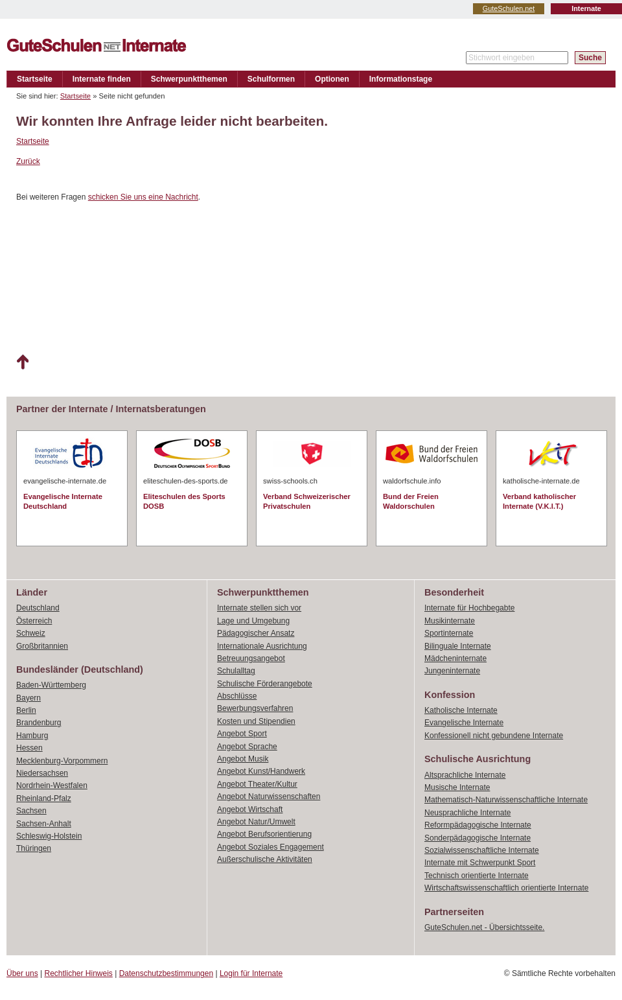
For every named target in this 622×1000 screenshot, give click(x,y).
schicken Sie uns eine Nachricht (143, 197)
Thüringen (33, 848)
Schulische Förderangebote (264, 683)
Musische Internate (457, 787)
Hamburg (32, 735)
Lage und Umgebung (253, 620)
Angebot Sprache (247, 746)
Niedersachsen (42, 773)
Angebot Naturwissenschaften (268, 796)
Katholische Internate (461, 710)
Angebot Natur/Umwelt (256, 821)
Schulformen (271, 79)
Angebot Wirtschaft (249, 809)
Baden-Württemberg (51, 685)
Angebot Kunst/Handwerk (261, 771)
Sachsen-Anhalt (43, 823)
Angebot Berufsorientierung (264, 834)
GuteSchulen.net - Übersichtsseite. (484, 927)
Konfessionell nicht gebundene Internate (493, 735)
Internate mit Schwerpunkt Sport (479, 862)
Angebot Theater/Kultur (257, 784)
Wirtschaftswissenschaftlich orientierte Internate (506, 887)
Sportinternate (448, 633)
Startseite (34, 79)
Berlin (26, 710)
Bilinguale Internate (457, 646)
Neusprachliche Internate (467, 812)
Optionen (332, 79)
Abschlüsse (237, 696)
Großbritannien (42, 646)
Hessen (29, 747)
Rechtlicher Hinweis (79, 973)
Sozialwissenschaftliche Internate (481, 850)
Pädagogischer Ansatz (255, 633)
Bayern (28, 698)
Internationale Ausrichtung (262, 646)
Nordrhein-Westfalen (51, 785)
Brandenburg (38, 722)
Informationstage (400, 79)
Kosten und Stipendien (256, 721)
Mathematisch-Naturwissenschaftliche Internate (506, 799)
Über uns (22, 973)
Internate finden (102, 79)
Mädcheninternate (455, 658)
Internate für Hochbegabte (469, 607)
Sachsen (31, 810)
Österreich (34, 620)
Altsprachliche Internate (464, 775)
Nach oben (22, 362)
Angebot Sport (242, 733)
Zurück (28, 161)
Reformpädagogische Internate (477, 825)
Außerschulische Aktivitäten (264, 859)
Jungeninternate (452, 670)
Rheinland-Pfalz (43, 798)
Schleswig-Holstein (49, 836)
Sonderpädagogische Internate (477, 838)
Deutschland (38, 607)
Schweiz (30, 633)
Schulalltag (236, 670)
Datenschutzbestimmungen (166, 973)
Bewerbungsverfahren (255, 708)
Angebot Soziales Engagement (270, 847)
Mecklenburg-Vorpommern (62, 760)
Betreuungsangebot (251, 658)
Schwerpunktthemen (189, 79)
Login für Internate (251, 973)
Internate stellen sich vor (259, 607)
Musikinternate (449, 620)
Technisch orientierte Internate (476, 875)
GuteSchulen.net (509, 8)
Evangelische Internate (463, 722)
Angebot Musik (242, 758)
